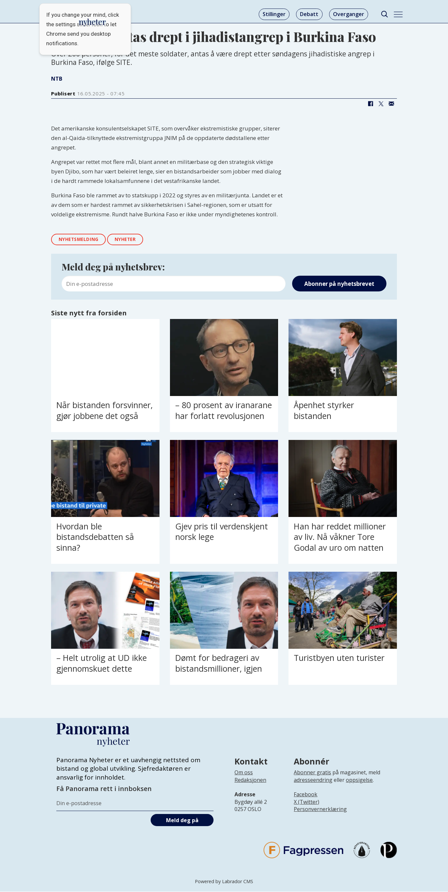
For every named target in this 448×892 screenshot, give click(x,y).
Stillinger (274, 14)
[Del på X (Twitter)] (381, 104)
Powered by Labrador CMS (224, 882)
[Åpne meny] (398, 14)
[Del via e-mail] (391, 104)
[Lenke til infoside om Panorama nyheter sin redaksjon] (250, 785)
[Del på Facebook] (370, 104)
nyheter (129, 240)
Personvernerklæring (320, 809)
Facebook (305, 795)
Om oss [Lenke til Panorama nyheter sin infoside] (243, 773)
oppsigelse (359, 780)
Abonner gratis (312, 773)
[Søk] (384, 14)
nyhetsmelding (80, 240)
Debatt (309, 14)
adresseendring (313, 780)
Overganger (348, 14)
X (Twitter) (306, 802)
